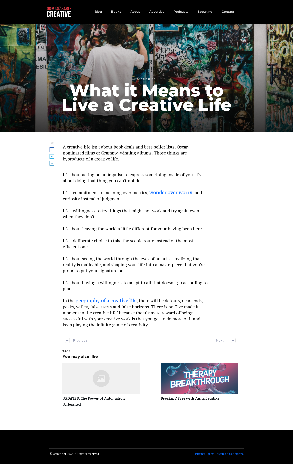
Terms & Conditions (230, 454)
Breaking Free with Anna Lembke (199, 387)
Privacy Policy (204, 454)
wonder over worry (170, 192)
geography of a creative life (106, 301)
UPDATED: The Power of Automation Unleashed (101, 387)
